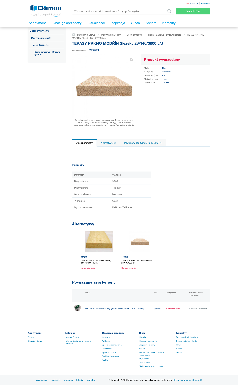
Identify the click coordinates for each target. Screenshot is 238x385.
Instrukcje (106, 337)
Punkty (105, 360)
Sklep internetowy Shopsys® (188, 380)
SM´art (179, 352)
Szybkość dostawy (110, 356)
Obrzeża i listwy (35, 341)
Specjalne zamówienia (112, 344)
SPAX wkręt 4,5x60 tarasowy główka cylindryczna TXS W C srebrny (114, 308)
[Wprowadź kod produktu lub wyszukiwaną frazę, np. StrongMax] (123, 11)
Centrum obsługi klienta (186, 341)
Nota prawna (144, 362)
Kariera (142, 348)
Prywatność (144, 358)
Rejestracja (205, 3)
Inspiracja (55, 380)
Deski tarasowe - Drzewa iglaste (47, 53)
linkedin (79, 380)
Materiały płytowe (39, 30)
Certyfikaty (107, 348)
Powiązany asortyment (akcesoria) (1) (143, 142)
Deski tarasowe (41, 44)
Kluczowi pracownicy (148, 341)
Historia (142, 337)
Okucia (31, 337)
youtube (91, 380)
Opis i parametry (84, 142)
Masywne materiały (41, 37)
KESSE (179, 348)
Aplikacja (106, 341)
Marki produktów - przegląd (151, 366)
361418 (157, 308)
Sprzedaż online (109, 352)
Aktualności (41, 380)
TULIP (178, 344)
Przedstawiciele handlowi (187, 337)
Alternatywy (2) (108, 142)
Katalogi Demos (72, 337)
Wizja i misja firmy (147, 344)
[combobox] (192, 3)
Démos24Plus (193, 11)
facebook (68, 380)
